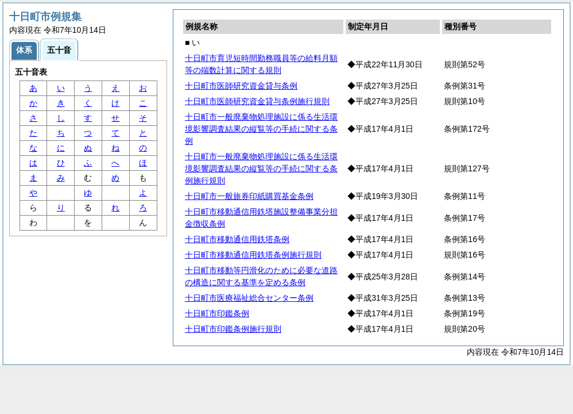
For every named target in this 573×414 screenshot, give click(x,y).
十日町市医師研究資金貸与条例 (241, 85)
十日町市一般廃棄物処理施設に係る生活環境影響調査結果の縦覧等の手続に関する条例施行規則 (261, 168)
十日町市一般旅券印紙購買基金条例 (249, 196)
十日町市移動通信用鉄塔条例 (237, 239)
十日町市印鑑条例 (217, 313)
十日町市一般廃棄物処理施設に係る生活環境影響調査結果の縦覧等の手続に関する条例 (261, 128)
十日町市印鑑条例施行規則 (233, 329)
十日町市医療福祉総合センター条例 (249, 297)
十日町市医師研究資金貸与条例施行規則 (257, 101)
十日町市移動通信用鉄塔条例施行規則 (253, 254)
